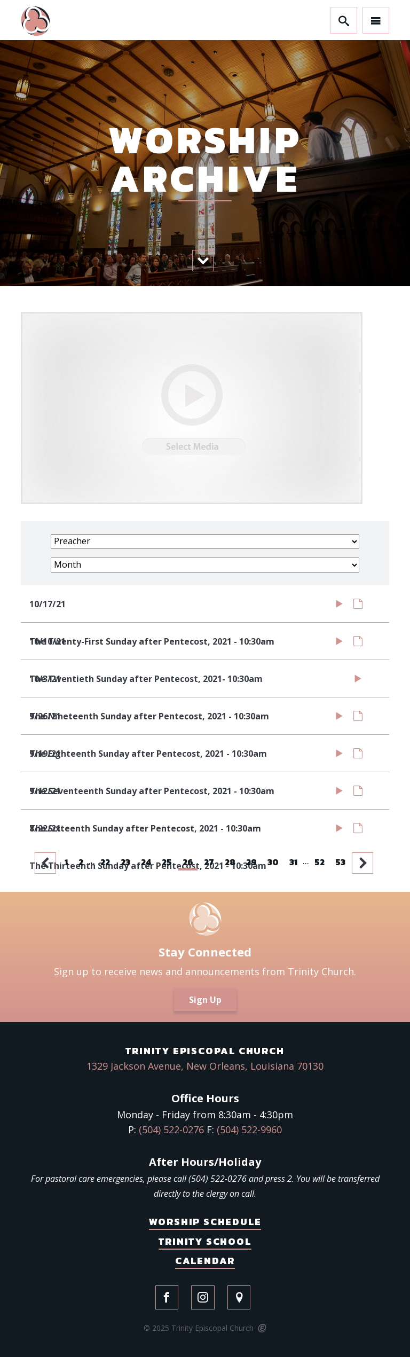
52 (319, 862)
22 (105, 862)
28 (230, 862)
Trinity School (205, 1241)
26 (188, 862)
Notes (358, 606)
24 (146, 862)
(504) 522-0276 (171, 1129)
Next (363, 863)
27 (209, 862)
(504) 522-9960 (249, 1129)
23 (125, 862)
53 (340, 862)
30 (273, 862)
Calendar (205, 1260)
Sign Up (205, 1000)
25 (167, 862)
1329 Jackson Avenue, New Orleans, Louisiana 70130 (205, 1066)
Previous (46, 863)
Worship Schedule (205, 1221)
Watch (339, 606)
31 (293, 862)
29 (251, 862)
